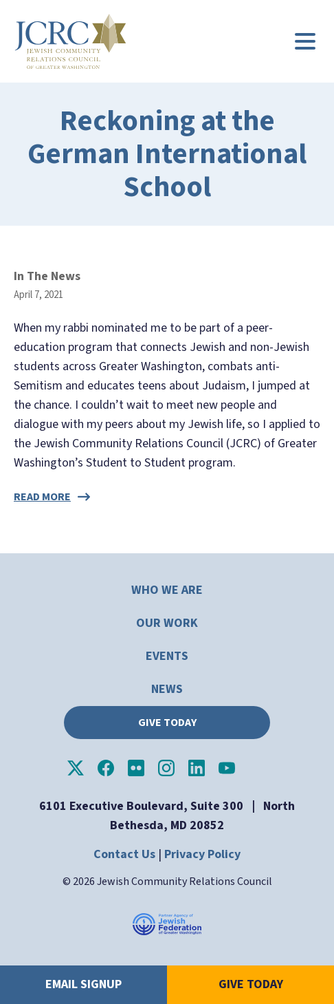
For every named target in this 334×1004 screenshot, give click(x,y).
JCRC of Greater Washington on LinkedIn (196, 768)
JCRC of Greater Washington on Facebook (106, 768)
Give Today (167, 722)
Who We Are (167, 590)
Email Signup (83, 984)
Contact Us (124, 854)
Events (167, 656)
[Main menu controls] (305, 41)
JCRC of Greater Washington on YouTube (227, 768)
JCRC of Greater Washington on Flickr (136, 768)
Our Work (167, 623)
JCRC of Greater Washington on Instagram (166, 768)
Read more (42, 496)
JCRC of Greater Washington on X (75, 768)
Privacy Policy (202, 854)
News (167, 689)
